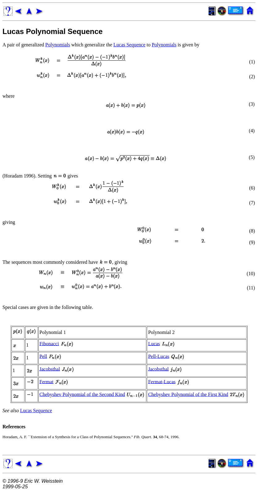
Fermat (46, 381)
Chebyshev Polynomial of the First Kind (188, 394)
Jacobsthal (50, 368)
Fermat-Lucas (162, 381)
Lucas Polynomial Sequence (52, 31)
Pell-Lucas (158, 356)
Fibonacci (49, 343)
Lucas (154, 343)
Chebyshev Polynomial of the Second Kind (82, 394)
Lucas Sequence (129, 44)
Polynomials (57, 44)
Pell (43, 356)
